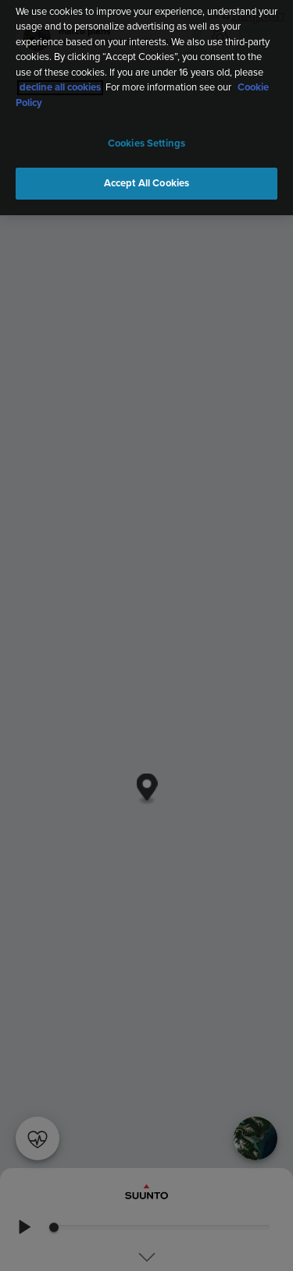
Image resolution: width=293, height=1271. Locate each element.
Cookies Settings (146, 140)
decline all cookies (60, 84)
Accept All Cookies (146, 179)
